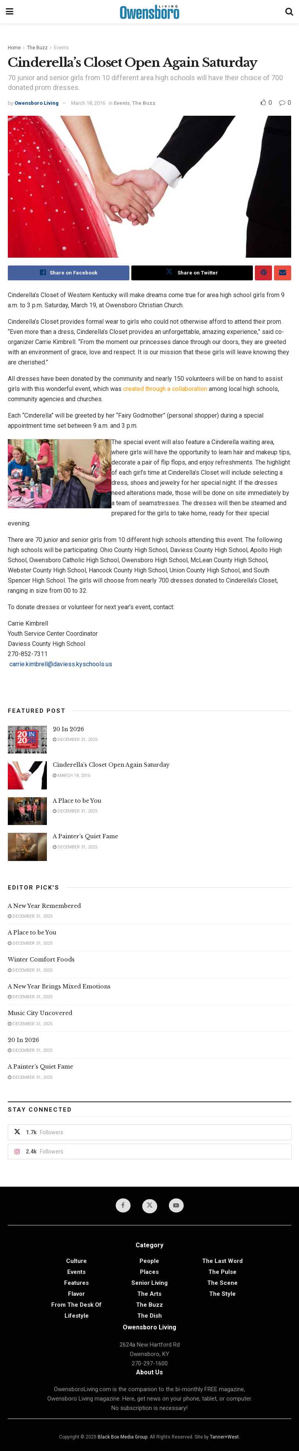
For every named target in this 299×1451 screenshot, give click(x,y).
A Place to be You (78, 800)
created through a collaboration (165, 389)
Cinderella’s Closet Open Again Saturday (111, 764)
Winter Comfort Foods (41, 959)
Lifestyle (76, 1316)
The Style (222, 1294)
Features (76, 1283)
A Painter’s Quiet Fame (85, 836)
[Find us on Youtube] (176, 1205)
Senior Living (149, 1283)
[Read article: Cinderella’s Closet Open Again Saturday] (27, 775)
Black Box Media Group (122, 1437)
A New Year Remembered (44, 905)
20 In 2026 (68, 729)
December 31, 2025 (75, 740)
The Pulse (222, 1272)
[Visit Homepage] (149, 12)
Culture (76, 1261)
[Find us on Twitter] (149, 1206)
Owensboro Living (36, 103)
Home (14, 47)
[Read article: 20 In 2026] (27, 740)
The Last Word (222, 1261)
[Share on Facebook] (68, 272)
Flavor (76, 1294)
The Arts (149, 1294)
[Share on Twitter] (192, 272)
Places (149, 1272)
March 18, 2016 (88, 103)
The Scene (222, 1283)
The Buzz (37, 47)
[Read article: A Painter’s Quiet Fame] (27, 847)
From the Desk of (76, 1305)
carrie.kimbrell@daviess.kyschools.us (60, 664)
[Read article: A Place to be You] (27, 811)
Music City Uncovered (40, 1013)
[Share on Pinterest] (263, 272)
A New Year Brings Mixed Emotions (59, 986)
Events (61, 47)
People (149, 1261)
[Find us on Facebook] (123, 1205)
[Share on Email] (282, 272)
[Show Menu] (9, 11)
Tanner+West (224, 1437)
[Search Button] (289, 11)
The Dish (149, 1316)
